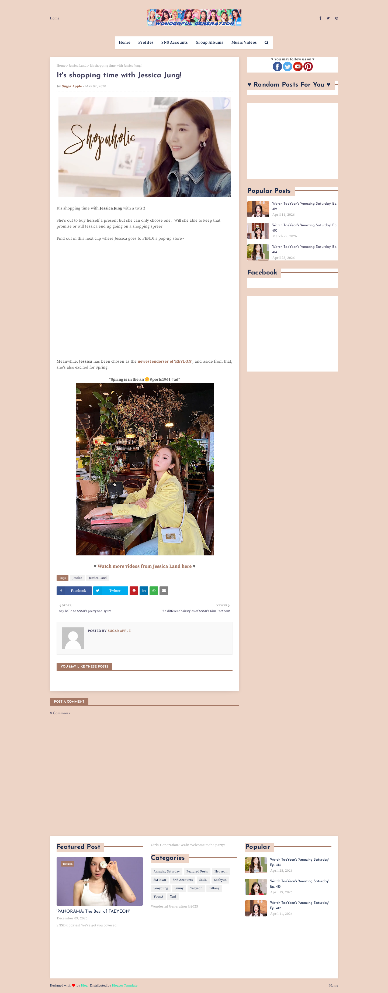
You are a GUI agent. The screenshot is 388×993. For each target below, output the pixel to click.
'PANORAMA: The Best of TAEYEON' (93, 911)
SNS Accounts (183, 880)
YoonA (158, 897)
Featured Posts (197, 872)
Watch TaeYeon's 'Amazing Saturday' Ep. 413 (299, 883)
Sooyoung (161, 888)
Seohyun (220, 880)
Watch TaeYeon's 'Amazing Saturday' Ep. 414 (304, 249)
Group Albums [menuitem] (210, 42)
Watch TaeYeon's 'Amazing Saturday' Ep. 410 (304, 228)
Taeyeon (196, 888)
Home (55, 18)
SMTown (160, 880)
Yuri (173, 897)
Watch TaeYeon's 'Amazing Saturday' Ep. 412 (304, 206)
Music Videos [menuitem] (244, 42)
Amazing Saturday (167, 872)
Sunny (179, 888)
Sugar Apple (72, 86)
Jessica (77, 578)
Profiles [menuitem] (146, 42)
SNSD (203, 880)
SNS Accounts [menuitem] (174, 42)
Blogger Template (124, 986)
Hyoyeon (220, 872)
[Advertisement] (292, 141)
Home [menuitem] (124, 42)
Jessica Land (77, 66)
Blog (84, 986)
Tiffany (214, 888)
